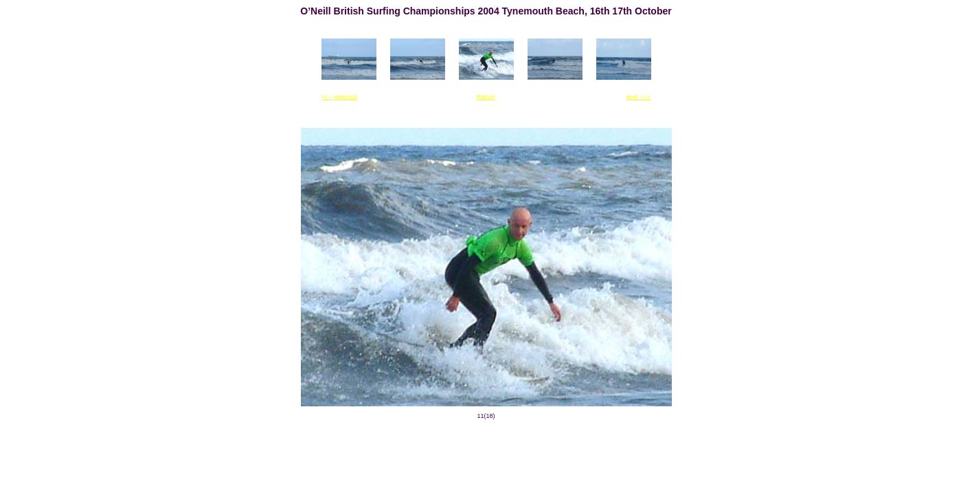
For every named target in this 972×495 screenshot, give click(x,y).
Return (486, 97)
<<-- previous (339, 97)
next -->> (638, 97)
